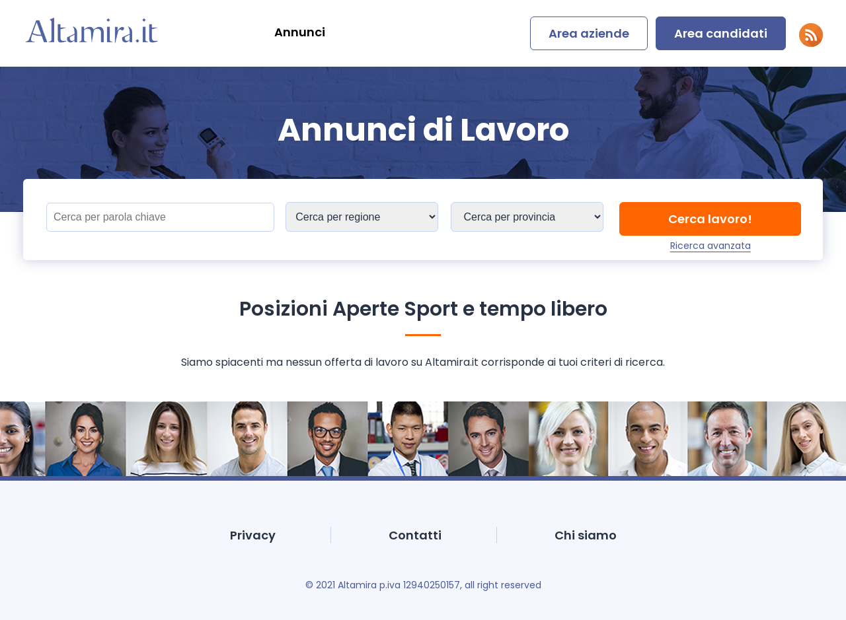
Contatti (415, 535)
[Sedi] (362, 217)
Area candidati (720, 33)
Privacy (253, 535)
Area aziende (589, 33)
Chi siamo (586, 535)
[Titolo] (160, 217)
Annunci (299, 32)
